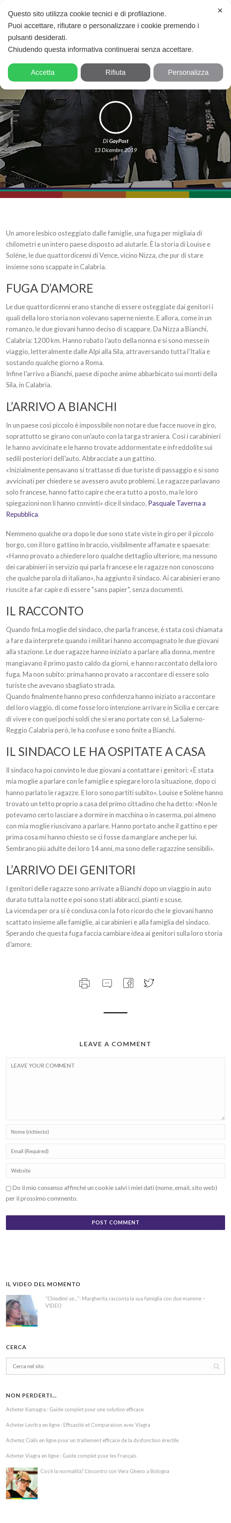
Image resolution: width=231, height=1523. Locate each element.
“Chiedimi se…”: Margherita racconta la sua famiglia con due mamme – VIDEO (125, 1302)
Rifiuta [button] (115, 72)
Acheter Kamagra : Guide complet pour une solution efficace (75, 1409)
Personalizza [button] (188, 72)
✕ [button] (220, 11)
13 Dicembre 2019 (115, 150)
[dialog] (115, 44)
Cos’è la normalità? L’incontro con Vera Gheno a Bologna (104, 1471)
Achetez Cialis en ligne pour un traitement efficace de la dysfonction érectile (92, 1440)
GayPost (119, 140)
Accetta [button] (43, 72)
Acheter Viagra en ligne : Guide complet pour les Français (71, 1456)
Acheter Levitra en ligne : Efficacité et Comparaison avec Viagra (78, 1425)
